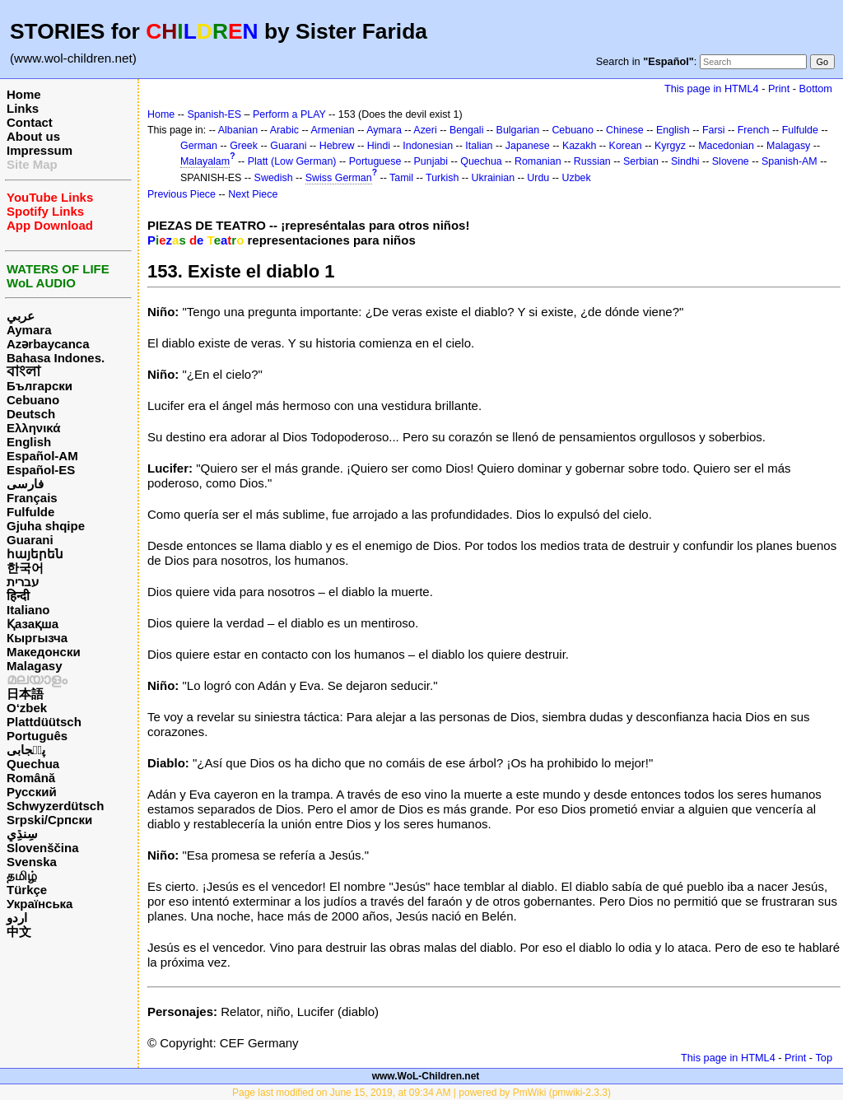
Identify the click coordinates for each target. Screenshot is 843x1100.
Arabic (284, 130)
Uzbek (575, 178)
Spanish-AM (789, 161)
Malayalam (205, 161)
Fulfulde (30, 512)
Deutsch (31, 414)
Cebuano (33, 400)
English (29, 442)
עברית (23, 582)
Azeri (424, 130)
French (754, 130)
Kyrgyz (670, 145)
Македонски (44, 652)
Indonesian (428, 145)
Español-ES (41, 470)
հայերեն (35, 554)
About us (33, 136)
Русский (32, 792)
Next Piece (252, 194)
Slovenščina (43, 848)
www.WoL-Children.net (426, 1076)
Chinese (625, 130)
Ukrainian (493, 178)
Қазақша (32, 624)
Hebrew (337, 145)
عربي (21, 316)
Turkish (442, 178)
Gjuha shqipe (46, 526)
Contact (30, 122)
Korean (625, 145)
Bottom (815, 88)
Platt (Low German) (292, 161)
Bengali (466, 130)
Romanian (538, 161)
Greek (244, 145)
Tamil (401, 178)
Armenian (332, 130)
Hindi (378, 145)
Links (23, 108)
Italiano (28, 610)
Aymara (29, 330)
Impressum (39, 150)
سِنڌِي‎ (22, 834)
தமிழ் (22, 876)
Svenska (32, 862)
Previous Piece (181, 194)
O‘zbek (27, 708)
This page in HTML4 (711, 88)
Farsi (713, 130)
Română (31, 778)
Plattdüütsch (44, 722)
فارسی (25, 484)
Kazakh (579, 145)
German (198, 145)
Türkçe (27, 890)
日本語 (25, 694)
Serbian (641, 161)
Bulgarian (518, 130)
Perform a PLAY (289, 114)
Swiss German (338, 178)
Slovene (730, 161)
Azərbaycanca (48, 344)
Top (823, 1057)
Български (39, 386)
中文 (19, 932)
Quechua (33, 764)
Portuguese (375, 161)
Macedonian (726, 145)
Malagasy (35, 666)
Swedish (273, 178)
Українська (39, 904)
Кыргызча (37, 638)
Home (24, 94)
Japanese (527, 145)
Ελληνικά (33, 428)
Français (32, 498)
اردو (17, 918)
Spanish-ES (214, 114)
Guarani (30, 540)
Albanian (238, 130)
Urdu (538, 178)
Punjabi (431, 161)
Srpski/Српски (49, 820)
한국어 (25, 568)
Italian (478, 145)
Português (37, 736)
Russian (592, 161)
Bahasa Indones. (56, 358)
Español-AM (42, 456)
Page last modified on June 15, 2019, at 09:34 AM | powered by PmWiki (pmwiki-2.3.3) (421, 1092)
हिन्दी (18, 596)
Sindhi (685, 161)
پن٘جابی (26, 750)
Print (778, 88)
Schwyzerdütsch (55, 806)
